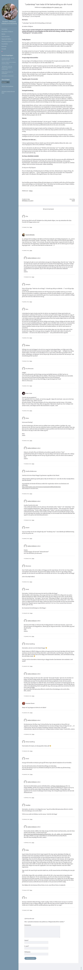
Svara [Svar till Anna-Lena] (31, 410)
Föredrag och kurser (7, 41)
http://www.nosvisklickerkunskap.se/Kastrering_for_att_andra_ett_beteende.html (48, 834)
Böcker (3, 34)
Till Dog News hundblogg (7, 86)
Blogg (31, 191)
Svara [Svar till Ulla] (31, 227)
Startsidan (4, 29)
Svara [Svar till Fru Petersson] (31, 385)
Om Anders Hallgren (7, 31)
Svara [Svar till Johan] (31, 440)
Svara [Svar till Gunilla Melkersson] (31, 493)
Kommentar (27, 925)
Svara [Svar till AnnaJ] (31, 613)
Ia (26, 897)
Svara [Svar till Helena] (31, 361)
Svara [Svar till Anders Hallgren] (33, 277)
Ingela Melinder (30, 235)
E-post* (26, 946)
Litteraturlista (6, 36)
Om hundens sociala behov (8, 76)
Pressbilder (5, 44)
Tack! (73, 200)
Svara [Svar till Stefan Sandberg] (31, 666)
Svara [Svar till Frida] (31, 890)
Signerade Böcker (6, 39)
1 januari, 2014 (58, 7)
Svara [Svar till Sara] (31, 337)
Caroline (28, 805)
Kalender (4, 46)
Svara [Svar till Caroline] (31, 819)
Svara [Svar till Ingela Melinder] (31, 250)
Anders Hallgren (9, 21)
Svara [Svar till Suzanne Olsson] (31, 712)
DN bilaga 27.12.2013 (27, 200)
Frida (27, 850)
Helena (28, 345)
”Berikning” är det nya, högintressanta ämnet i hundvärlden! (7, 68)
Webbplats (27, 952)
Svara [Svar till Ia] (31, 910)
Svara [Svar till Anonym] (31, 301)
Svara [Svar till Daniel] (31, 538)
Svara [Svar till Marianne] (31, 581)
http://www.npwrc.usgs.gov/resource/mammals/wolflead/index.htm (41, 487)
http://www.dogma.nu (59, 786)
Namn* (26, 940)
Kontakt (4, 49)
